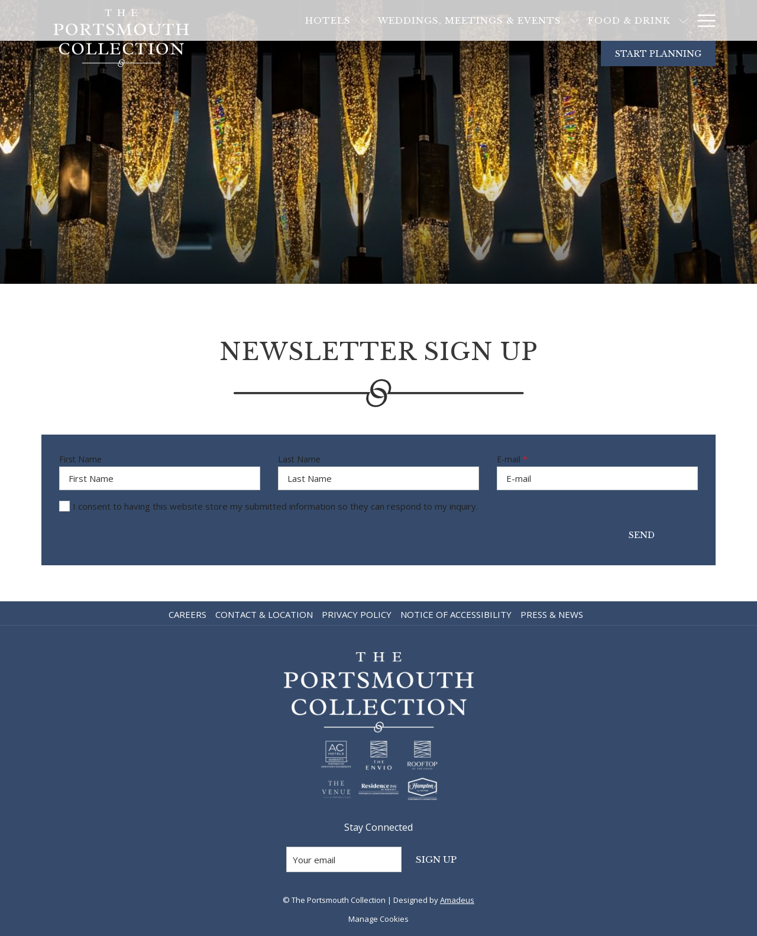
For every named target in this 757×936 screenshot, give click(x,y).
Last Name (299, 459)
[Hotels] (281, 20)
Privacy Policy (357, 614)
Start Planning (658, 53)
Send (642, 535)
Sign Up (436, 859)
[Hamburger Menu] (702, 20)
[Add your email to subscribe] (344, 859)
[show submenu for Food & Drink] (636, 20)
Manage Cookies (378, 919)
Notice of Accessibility (456, 614)
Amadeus (457, 900)
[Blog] (665, 20)
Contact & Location (264, 614)
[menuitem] (189, 614)
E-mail (512, 459)
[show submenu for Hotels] (317, 20)
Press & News (551, 614)
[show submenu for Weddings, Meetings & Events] (527, 20)
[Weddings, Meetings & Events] (422, 20)
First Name (80, 459)
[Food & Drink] (582, 20)
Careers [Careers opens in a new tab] (189, 614)
